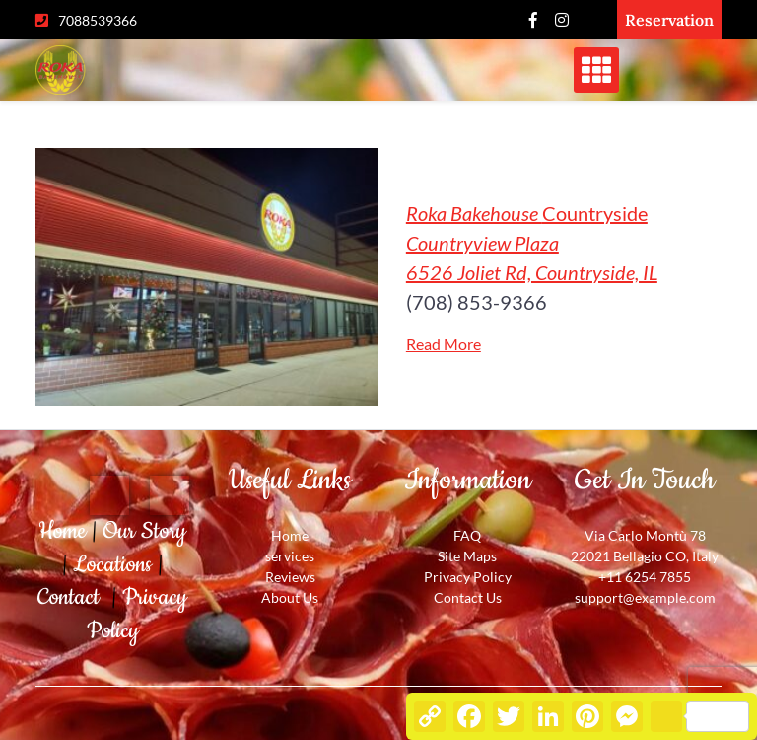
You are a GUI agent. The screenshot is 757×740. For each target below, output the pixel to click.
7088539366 (97, 20)
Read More (443, 343)
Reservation (669, 20)
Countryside (531, 242)
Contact (74, 597)
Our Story (144, 531)
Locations (115, 565)
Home (65, 531)
